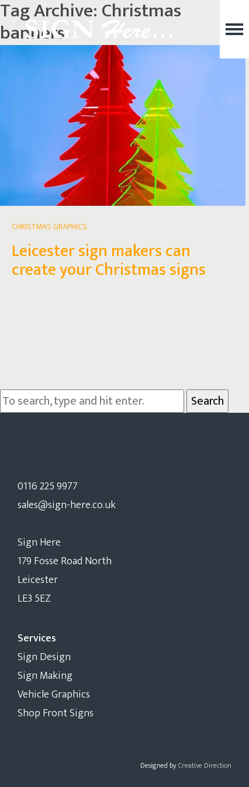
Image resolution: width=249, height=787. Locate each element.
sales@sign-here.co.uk (67, 505)
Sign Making (45, 676)
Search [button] (207, 401)
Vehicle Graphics (54, 694)
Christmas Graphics (49, 226)
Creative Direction (204, 766)
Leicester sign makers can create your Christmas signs (109, 260)
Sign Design (44, 657)
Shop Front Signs (56, 713)
